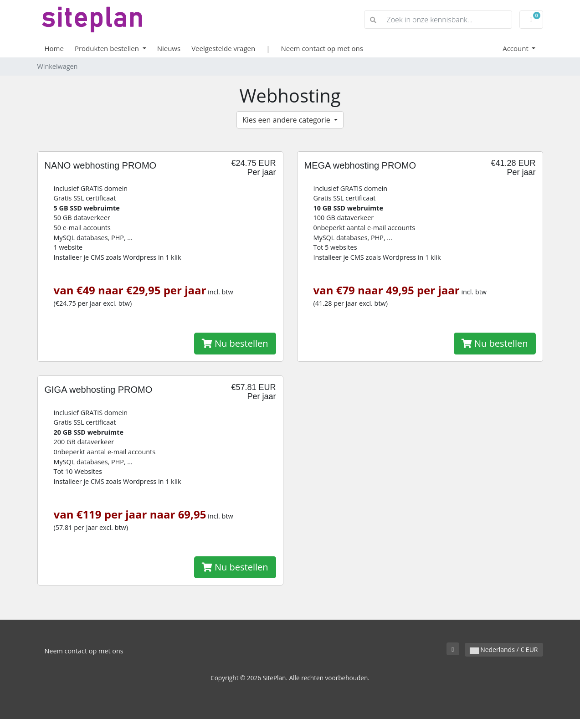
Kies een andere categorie (287, 120)
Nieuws (168, 48)
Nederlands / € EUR (504, 649)
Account (516, 48)
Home (54, 48)
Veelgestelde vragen (223, 48)
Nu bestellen (235, 343)
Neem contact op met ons (322, 48)
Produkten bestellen (108, 48)
